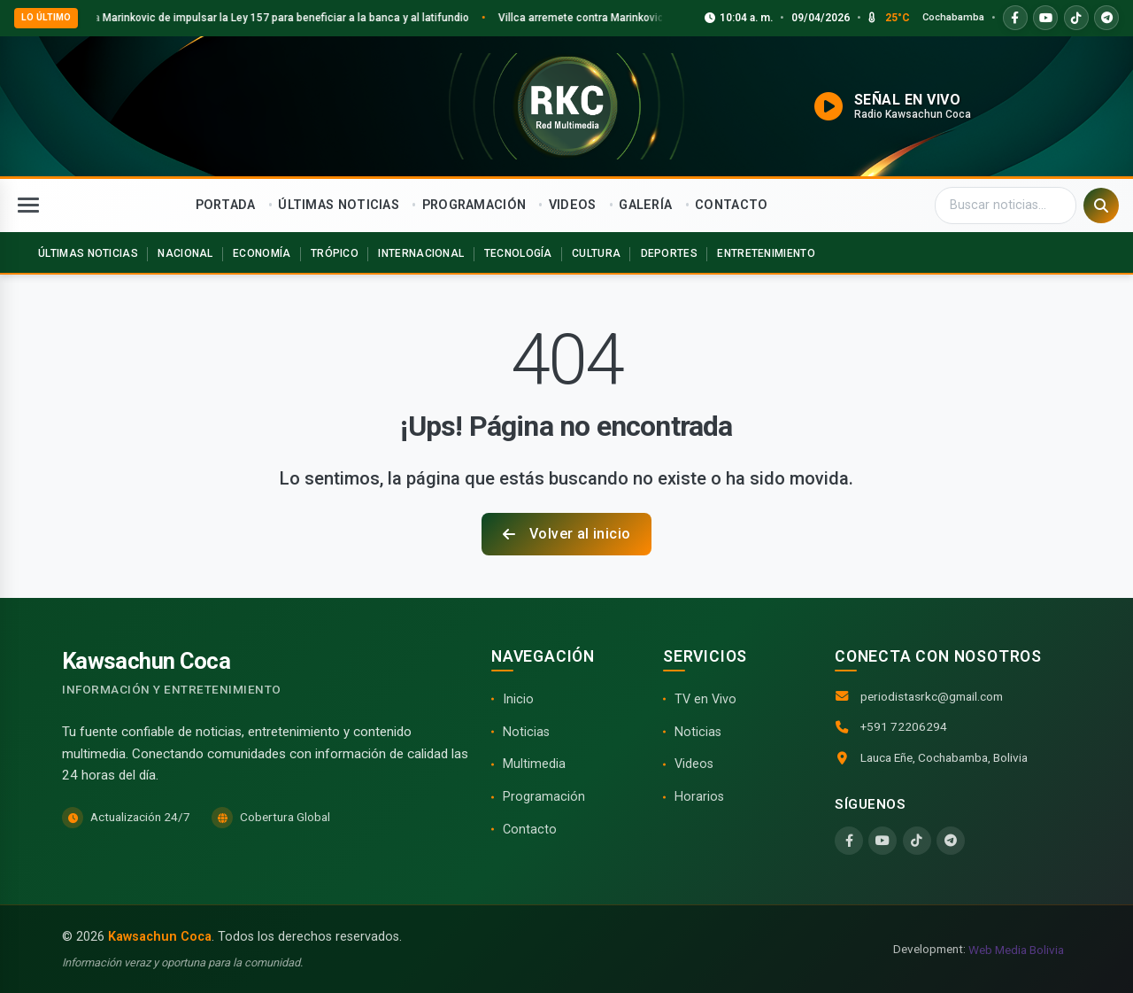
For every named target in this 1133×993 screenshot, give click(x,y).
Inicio (518, 699)
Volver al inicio (567, 533)
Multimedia (534, 764)
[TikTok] (917, 840)
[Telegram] (950, 840)
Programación (544, 796)
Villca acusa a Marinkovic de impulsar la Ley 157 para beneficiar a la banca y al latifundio (278, 18)
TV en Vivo (705, 699)
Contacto (530, 829)
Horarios (699, 796)
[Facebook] (849, 840)
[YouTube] (882, 840)
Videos (693, 764)
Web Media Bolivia (1016, 950)
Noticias (526, 732)
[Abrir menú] (28, 205)
